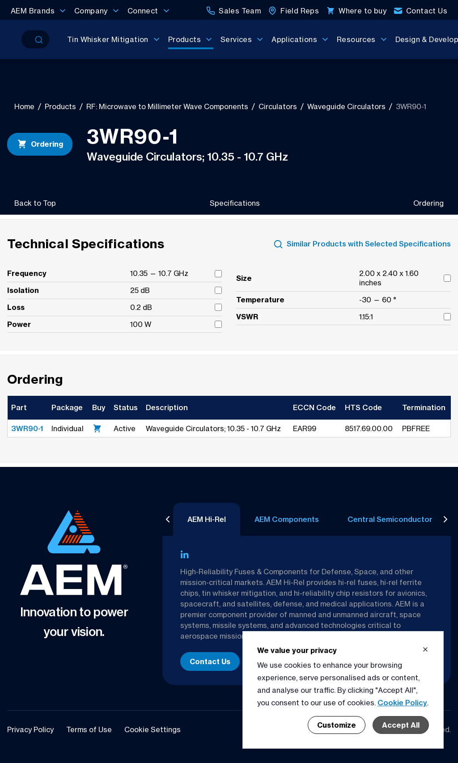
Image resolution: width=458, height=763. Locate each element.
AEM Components (286, 519)
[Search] (27, 39)
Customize (336, 725)
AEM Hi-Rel (206, 519)
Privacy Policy (31, 729)
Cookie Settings (152, 729)
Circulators (278, 106)
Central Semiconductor (390, 519)
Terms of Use (90, 729)
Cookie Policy (402, 702)
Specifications (235, 203)
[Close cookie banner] (425, 649)
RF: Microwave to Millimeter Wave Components (167, 106)
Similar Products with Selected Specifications (362, 244)
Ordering (40, 144)
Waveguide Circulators (346, 106)
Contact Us (210, 661)
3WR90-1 (27, 428)
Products (60, 106)
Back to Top (35, 203)
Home (24, 106)
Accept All (401, 725)
